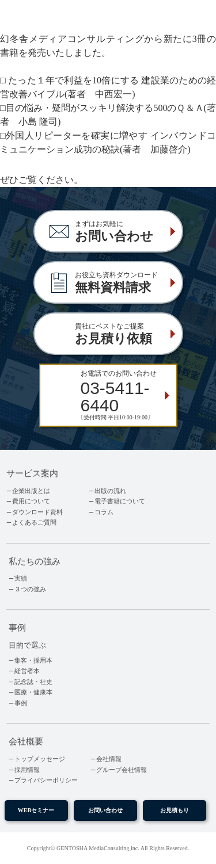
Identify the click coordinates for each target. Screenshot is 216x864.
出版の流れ (110, 490)
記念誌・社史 (33, 681)
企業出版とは (31, 490)
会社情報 (109, 758)
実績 (20, 578)
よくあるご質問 (34, 522)
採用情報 (27, 769)
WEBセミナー (36, 810)
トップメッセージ (39, 758)
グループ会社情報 (121, 769)
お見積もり (174, 810)
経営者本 (27, 670)
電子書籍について (119, 501)
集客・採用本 (33, 660)
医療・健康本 (33, 692)
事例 (20, 702)
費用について (31, 501)
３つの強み (30, 589)
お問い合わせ (105, 810)
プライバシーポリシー (46, 780)
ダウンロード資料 (37, 512)
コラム (103, 512)
